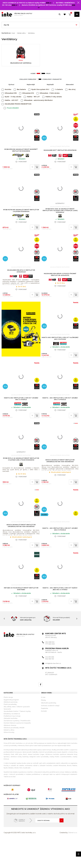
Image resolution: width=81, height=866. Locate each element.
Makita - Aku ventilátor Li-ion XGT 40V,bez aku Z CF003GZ (60, 550)
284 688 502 (49, 669)
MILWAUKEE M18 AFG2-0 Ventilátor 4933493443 (21, 279)
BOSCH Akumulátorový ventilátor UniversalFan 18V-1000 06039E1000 (60, 479)
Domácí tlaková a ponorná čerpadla (17, 750)
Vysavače (7, 736)
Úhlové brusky (9, 759)
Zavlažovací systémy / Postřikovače (17, 748)
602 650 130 (49, 686)
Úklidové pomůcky (11, 729)
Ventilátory (31, 33)
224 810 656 (49, 684)
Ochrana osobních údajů (50, 733)
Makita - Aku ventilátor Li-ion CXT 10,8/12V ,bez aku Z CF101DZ (60, 613)
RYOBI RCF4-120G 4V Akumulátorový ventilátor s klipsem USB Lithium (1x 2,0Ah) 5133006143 (60, 215)
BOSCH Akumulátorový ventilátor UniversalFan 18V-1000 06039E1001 (21, 547)
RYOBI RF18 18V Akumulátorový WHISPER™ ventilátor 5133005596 (21, 151)
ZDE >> (48, 3)
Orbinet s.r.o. (72, 860)
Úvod (13, 33)
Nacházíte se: (6, 33)
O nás (43, 724)
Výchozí (11, 84)
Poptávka (44, 735)
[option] (23, 646)
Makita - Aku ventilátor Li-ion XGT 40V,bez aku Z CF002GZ (60, 413)
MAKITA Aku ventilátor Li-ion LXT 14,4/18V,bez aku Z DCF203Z (60, 349)
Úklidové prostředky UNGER (14, 755)
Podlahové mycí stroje (12, 743)
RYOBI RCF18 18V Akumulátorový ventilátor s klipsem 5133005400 (21, 215)
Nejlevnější (31, 84)
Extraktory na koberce (12, 741)
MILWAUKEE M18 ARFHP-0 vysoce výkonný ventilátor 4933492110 (60, 282)
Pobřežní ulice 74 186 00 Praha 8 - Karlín (57, 677)
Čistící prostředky (10, 731)
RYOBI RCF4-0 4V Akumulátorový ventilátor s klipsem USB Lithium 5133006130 (21, 477)
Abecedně (70, 84)
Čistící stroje (8, 724)
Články (43, 727)
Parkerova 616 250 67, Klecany (55, 662)
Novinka (44, 536)
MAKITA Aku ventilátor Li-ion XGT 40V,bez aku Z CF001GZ (21, 413)
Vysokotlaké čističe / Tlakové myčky (17, 738)
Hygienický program (11, 727)
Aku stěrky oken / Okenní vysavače (17, 734)
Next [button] (76, 646)
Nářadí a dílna (21, 33)
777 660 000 (50, 671)
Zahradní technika (10, 745)
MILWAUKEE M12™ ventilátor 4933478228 (60, 151)
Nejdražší (50, 84)
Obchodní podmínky (48, 730)
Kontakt (44, 738)
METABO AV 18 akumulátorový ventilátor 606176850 (21, 613)
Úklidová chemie (10, 752)
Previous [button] (4, 646)
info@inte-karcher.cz (53, 690)
